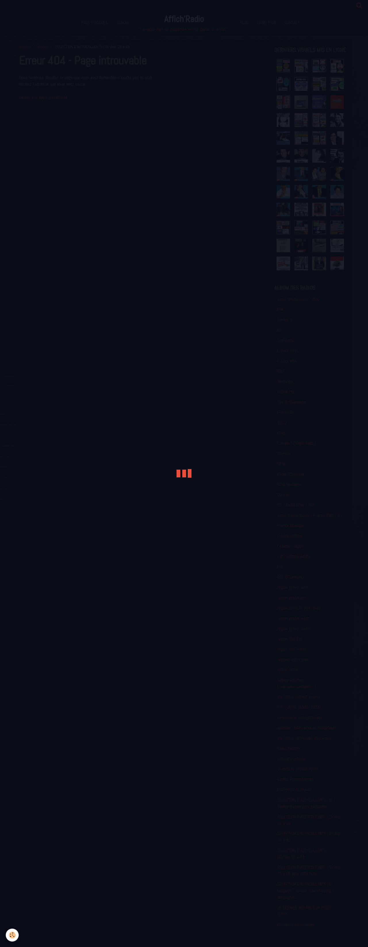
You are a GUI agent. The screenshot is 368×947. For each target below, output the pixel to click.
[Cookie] (12, 935)
